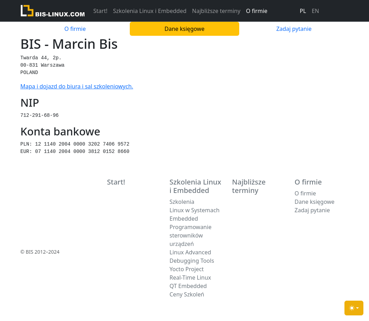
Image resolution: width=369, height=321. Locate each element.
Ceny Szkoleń (186, 294)
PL (303, 11)
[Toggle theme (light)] (353, 308)
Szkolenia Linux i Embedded (149, 11)
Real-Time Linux (190, 277)
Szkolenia (181, 202)
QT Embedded (188, 286)
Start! (100, 11)
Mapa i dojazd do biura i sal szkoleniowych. (76, 86)
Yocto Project (186, 269)
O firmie (256, 11)
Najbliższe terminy (216, 11)
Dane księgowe (184, 29)
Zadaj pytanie (294, 29)
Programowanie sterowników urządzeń (190, 235)
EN (315, 11)
